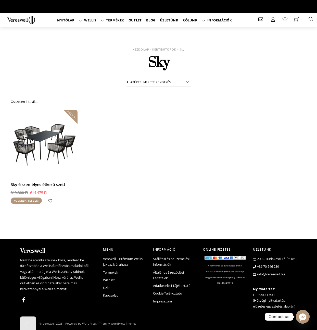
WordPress (89, 323)
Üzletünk (169, 20)
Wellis (87, 20)
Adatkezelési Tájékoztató (172, 285)
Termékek (112, 20)
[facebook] (23, 298)
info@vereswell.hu (269, 273)
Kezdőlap (141, 49)
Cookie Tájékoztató (167, 292)
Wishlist (109, 279)
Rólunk (190, 20)
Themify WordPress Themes (117, 323)
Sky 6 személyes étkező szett (38, 184)
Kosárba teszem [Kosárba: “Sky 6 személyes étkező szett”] (26, 200)
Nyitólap (65, 20)
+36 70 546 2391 (267, 266)
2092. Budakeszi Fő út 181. (275, 258)
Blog (150, 20)
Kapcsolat (110, 294)
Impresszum (162, 300)
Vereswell (49, 323)
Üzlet (107, 287)
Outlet (135, 20)
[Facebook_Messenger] (303, 317)
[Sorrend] (158, 82)
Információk (217, 20)
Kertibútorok (164, 49)
